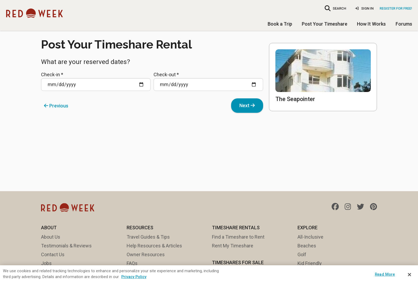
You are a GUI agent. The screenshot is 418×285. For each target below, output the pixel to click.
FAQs (132, 263)
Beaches (307, 245)
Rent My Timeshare (232, 245)
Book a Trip (280, 24)
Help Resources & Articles (154, 245)
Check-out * (208, 81)
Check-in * (96, 81)
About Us (50, 237)
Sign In (364, 8)
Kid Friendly (310, 263)
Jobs (46, 263)
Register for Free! (396, 8)
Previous (56, 106)
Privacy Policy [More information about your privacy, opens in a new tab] (133, 276)
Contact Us (53, 254)
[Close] (409, 274)
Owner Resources (146, 254)
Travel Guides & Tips (148, 237)
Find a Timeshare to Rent (238, 237)
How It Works (371, 24)
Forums (404, 24)
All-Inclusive (310, 237)
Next (247, 105)
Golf (302, 254)
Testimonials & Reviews (66, 245)
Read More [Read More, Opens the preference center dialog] (385, 274)
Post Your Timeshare (324, 24)
